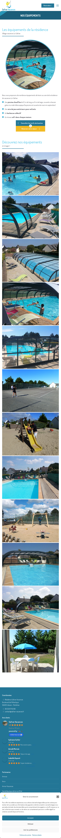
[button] (58, 797)
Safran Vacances (16, 722)
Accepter (30, 818)
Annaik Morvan (13, 749)
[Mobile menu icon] (57, 5)
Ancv (3, 781)
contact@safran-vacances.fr (14, 711)
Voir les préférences (30, 830)
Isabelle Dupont (14, 758)
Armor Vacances (7, 786)
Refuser (30, 824)
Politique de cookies (25, 835)
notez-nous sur (16, 734)
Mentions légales (36, 835)
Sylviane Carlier (14, 740)
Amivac (4, 776)
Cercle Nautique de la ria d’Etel (12, 791)
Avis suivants (30, 766)
